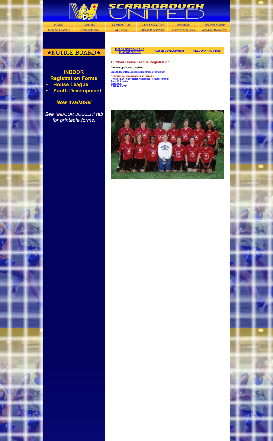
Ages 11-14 (116, 83)
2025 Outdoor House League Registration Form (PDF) (138, 72)
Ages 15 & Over (119, 86)
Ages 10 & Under (119, 81)
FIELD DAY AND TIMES (207, 50)
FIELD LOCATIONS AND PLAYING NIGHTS (129, 51)
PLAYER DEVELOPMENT (169, 50)
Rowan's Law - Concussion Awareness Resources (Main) (139, 79)
